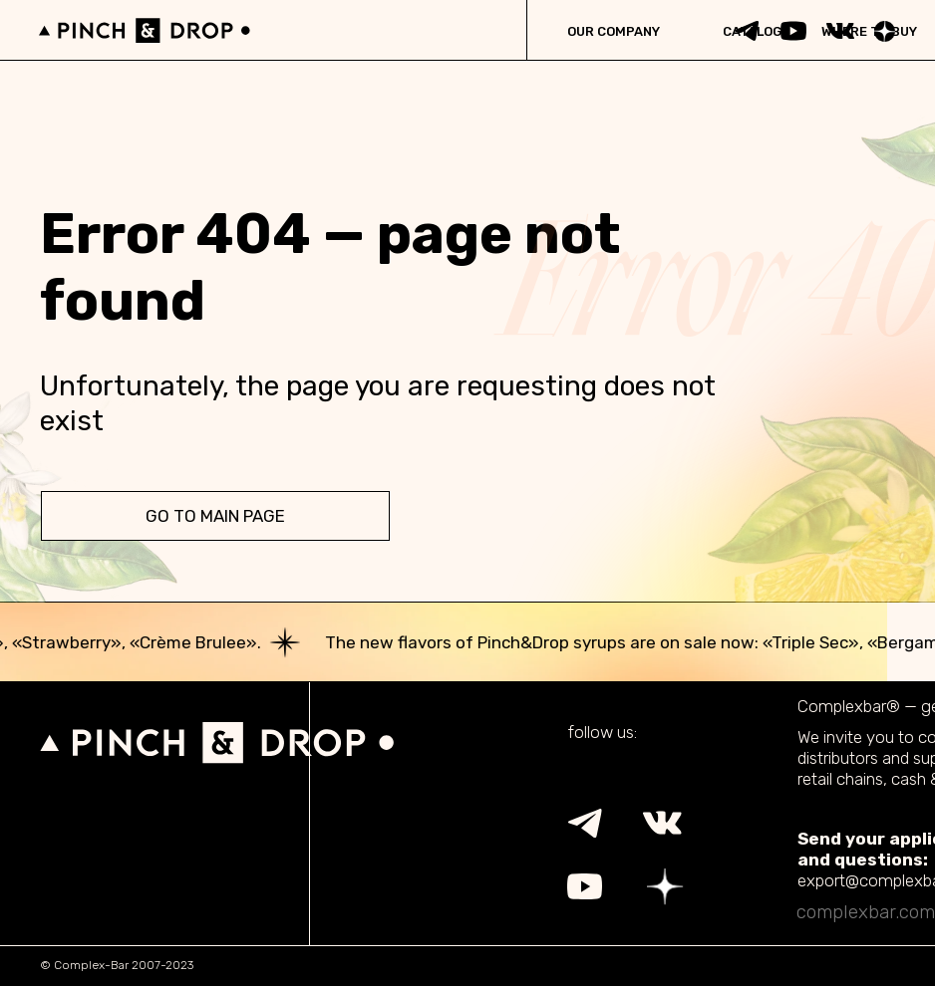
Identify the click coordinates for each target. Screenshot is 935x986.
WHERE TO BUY (869, 31)
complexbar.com (865, 911)
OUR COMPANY (613, 31)
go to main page (215, 516)
